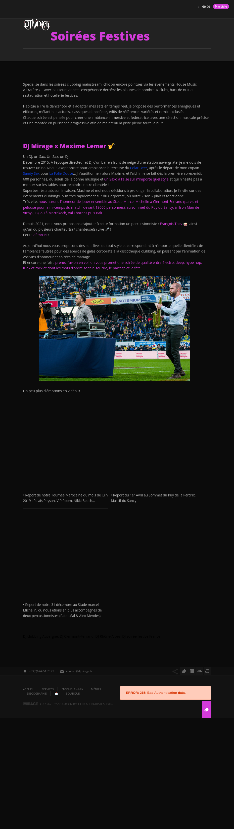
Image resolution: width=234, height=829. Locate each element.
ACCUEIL (28, 800)
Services (48, 800)
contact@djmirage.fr (79, 782)
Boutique (73, 805)
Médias (96, 800)
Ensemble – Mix (72, 800)
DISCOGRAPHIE (37, 805)
